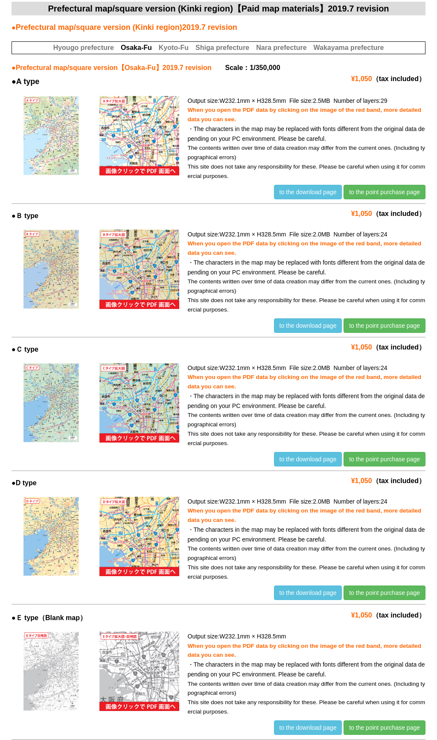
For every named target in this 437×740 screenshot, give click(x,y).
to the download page (308, 192)
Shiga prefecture (222, 47)
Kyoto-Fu (174, 47)
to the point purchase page (384, 192)
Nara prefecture (281, 47)
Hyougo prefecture (83, 47)
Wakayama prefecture (349, 47)
